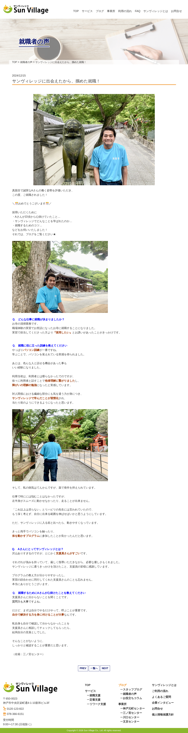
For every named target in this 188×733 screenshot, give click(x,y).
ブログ (100, 11)
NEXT (105, 668)
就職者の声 (130, 693)
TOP (76, 11)
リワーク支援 (98, 704)
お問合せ (176, 11)
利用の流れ (125, 11)
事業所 (111, 11)
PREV (83, 668)
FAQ (137, 11)
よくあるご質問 (161, 696)
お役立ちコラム (132, 698)
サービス (87, 11)
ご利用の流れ (160, 691)
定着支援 (95, 699)
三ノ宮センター (132, 712)
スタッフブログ (132, 689)
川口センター (131, 717)
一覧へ (94, 668)
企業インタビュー (163, 702)
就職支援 (95, 695)
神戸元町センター (134, 708)
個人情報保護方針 (163, 714)
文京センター (131, 721)
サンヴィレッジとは (155, 11)
